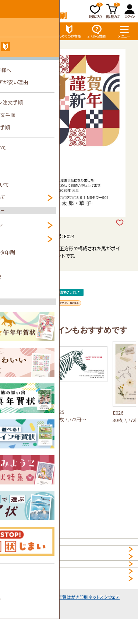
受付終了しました (69, 303)
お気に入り (95, 11)
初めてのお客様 (69, 31)
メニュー (124, 31)
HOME (12, 545)
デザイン (14, 31)
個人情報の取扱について (30, 560)
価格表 (41, 31)
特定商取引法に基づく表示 (33, 603)
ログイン (129, 11)
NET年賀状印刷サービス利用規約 (40, 589)
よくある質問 (97, 31)
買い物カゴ (113, 11)
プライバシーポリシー (27, 574)
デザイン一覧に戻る (69, 329)
